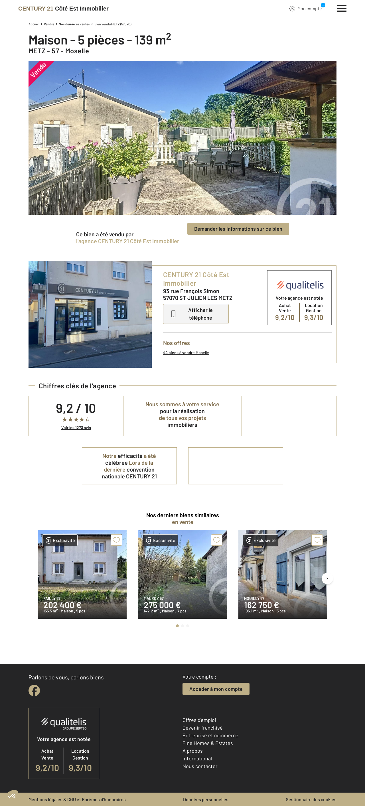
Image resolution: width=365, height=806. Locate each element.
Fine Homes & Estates (207, 743)
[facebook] (34, 690)
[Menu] (342, 7)
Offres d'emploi (199, 720)
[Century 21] (63, 8)
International (197, 758)
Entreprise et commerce (210, 735)
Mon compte (305, 8)
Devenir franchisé (202, 727)
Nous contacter (200, 766)
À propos (192, 751)
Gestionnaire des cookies (311, 799)
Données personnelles (205, 799)
